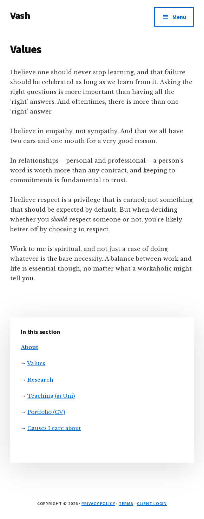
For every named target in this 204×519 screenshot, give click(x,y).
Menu (179, 16)
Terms (126, 503)
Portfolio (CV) (46, 412)
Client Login (152, 503)
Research (40, 379)
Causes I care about (54, 428)
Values (36, 363)
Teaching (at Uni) (51, 395)
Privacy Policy (98, 503)
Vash (20, 15)
